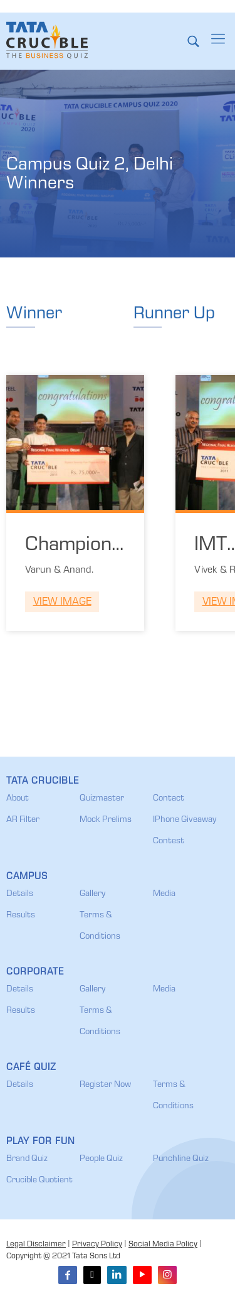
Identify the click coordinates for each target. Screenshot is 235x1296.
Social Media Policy (162, 1245)
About (17, 798)
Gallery (92, 894)
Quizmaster (102, 798)
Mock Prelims (106, 820)
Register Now (105, 1085)
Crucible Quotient (39, 1180)
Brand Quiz (27, 1159)
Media (164, 894)
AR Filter (22, 820)
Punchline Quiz (181, 1159)
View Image (62, 602)
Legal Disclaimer (36, 1245)
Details (19, 894)
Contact (168, 798)
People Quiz (101, 1159)
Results (20, 915)
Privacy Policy (97, 1245)
